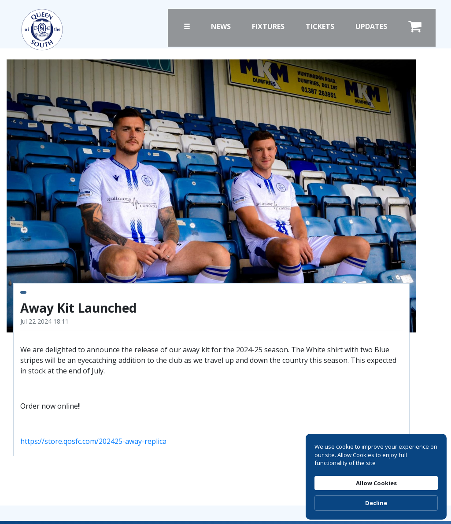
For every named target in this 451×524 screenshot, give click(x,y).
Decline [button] (422, 462)
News (221, 26)
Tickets (320, 26)
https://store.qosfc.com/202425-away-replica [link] (93, 441)
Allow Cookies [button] (363, 462)
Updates (371, 26)
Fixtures (268, 26)
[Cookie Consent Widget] (376, 462)
